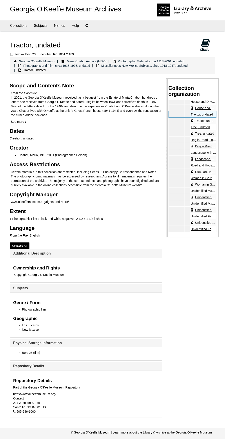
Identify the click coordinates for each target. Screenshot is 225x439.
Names (59, 25)
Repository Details (28, 366)
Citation (205, 44)
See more (19, 121)
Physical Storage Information (37, 343)
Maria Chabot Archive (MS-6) (87, 61)
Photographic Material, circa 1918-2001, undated (151, 61)
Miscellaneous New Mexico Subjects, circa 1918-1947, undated (144, 65)
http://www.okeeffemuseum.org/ (34, 394)
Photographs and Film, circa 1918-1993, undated (56, 65)
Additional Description (32, 253)
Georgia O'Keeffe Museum (37, 61)
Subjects (40, 25)
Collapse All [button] (19, 245)
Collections (18, 25)
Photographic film (34, 309)
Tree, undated (200, 127)
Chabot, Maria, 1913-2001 (36, 155)
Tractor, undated (202, 114)
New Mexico (30, 329)
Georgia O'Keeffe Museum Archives (65, 9)
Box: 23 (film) (31, 352)
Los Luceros (30, 325)
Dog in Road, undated (205, 140)
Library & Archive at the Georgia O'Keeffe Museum (177, 432)
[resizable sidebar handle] (167, 158)
